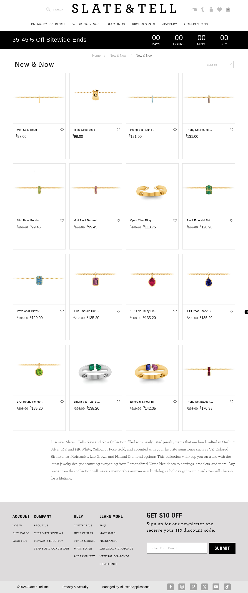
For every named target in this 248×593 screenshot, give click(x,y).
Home (96, 55)
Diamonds (116, 24)
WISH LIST (20, 541)
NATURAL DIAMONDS (115, 556)
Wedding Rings (86, 24)
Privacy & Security (75, 587)
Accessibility (84, 556)
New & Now (118, 55)
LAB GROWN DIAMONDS (116, 548)
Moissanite (109, 541)
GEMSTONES (109, 564)
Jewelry (169, 24)
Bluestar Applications (135, 587)
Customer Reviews (48, 533)
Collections (196, 24)
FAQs (103, 525)
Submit (222, 548)
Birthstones (143, 24)
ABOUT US (41, 525)
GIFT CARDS (21, 533)
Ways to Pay (83, 548)
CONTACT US (83, 525)
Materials (108, 533)
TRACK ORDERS (84, 541)
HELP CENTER (83, 533)
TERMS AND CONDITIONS (52, 548)
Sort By (219, 64)
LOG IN (18, 525)
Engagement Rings (48, 24)
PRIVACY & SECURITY (48, 541)
